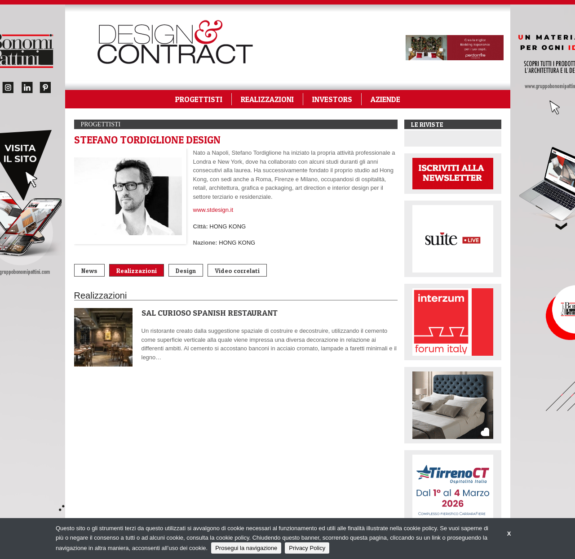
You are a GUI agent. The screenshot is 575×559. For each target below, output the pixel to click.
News (89, 270)
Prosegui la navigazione (246, 548)
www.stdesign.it (213, 209)
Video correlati (237, 270)
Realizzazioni (136, 270)
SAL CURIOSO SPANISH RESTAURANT (210, 313)
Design (186, 270)
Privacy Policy (307, 548)
